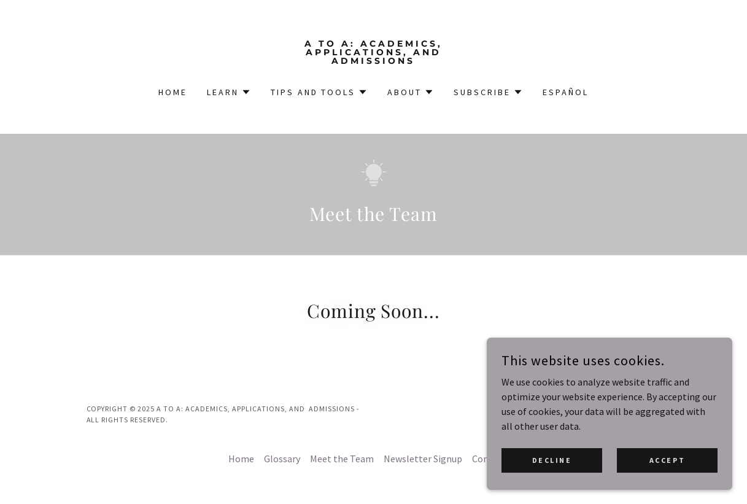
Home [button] (241, 458)
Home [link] (172, 92)
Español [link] (566, 92)
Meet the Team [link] (342, 458)
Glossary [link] (282, 458)
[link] (373, 60)
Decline (552, 460)
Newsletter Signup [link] (423, 458)
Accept (667, 460)
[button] (229, 92)
